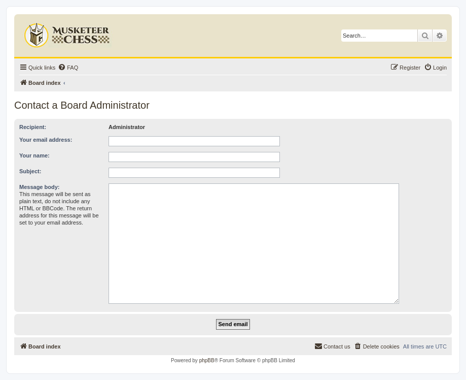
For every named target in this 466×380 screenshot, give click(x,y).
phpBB (206, 360)
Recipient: (32, 127)
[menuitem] (68, 67)
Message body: (39, 187)
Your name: (34, 155)
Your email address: (45, 140)
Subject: (30, 171)
